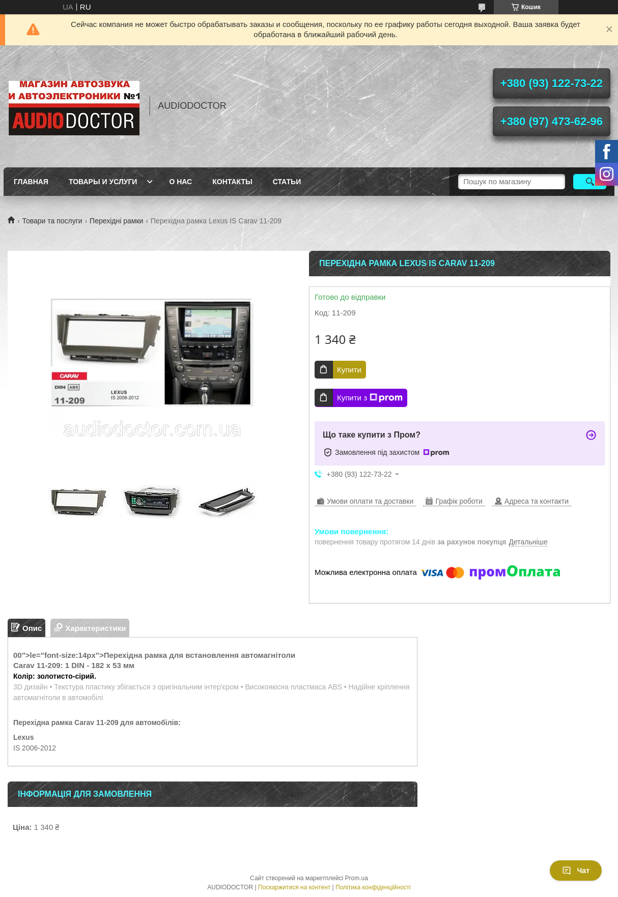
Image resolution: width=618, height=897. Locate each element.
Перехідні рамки (116, 221)
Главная (31, 182)
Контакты (232, 182)
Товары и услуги (103, 182)
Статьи (287, 182)
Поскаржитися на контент (294, 887)
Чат (575, 870)
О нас (180, 182)
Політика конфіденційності (373, 887)
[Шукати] (589, 181)
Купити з (370, 397)
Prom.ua (356, 878)
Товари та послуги (52, 221)
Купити (349, 369)
